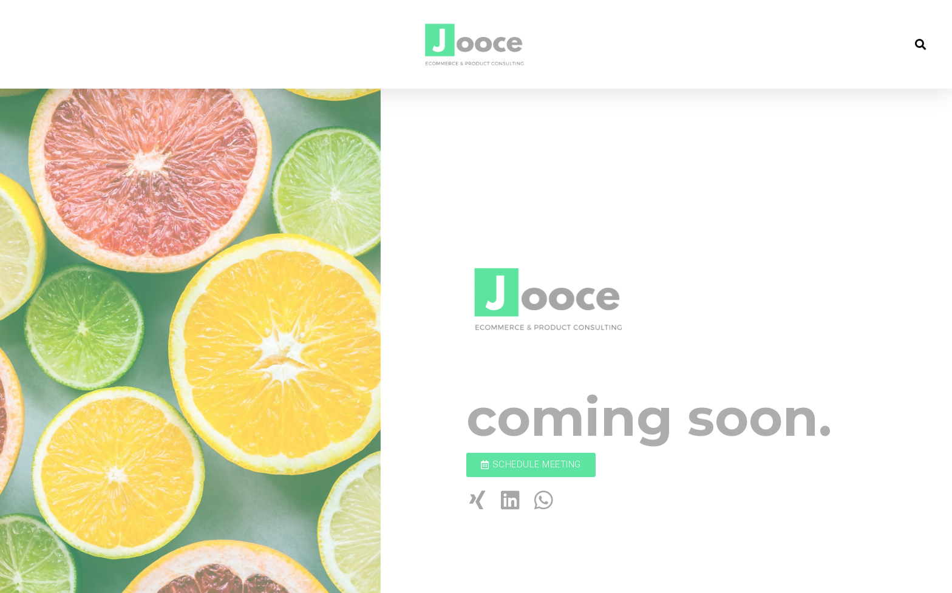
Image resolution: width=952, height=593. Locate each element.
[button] (531, 465)
